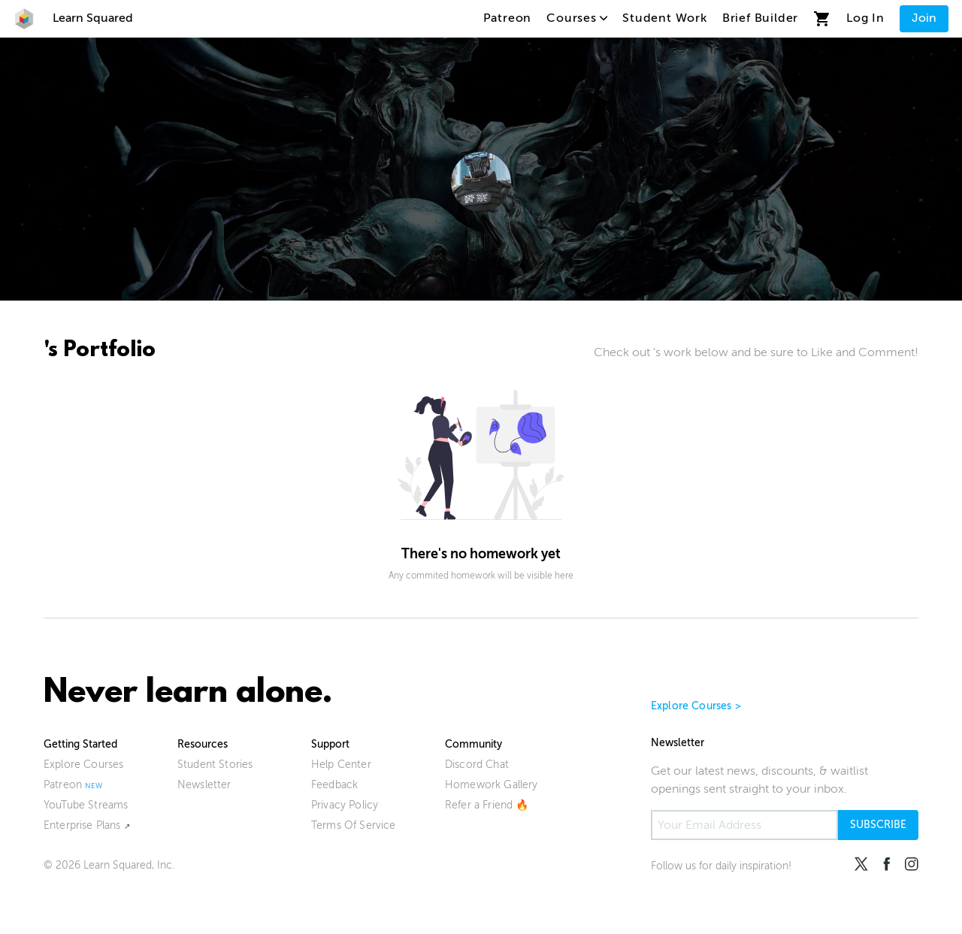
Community (473, 744)
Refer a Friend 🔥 (487, 805)
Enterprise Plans (82, 825)
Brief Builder (760, 18)
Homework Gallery (491, 784)
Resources (202, 744)
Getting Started (80, 744)
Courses (576, 18)
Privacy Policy (344, 805)
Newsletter (204, 784)
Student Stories (215, 764)
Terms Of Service (353, 825)
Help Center (341, 764)
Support (330, 744)
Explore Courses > (696, 706)
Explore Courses (83, 764)
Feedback (334, 784)
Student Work (664, 18)
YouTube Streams (86, 805)
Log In (865, 18)
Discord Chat (477, 764)
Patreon (507, 18)
